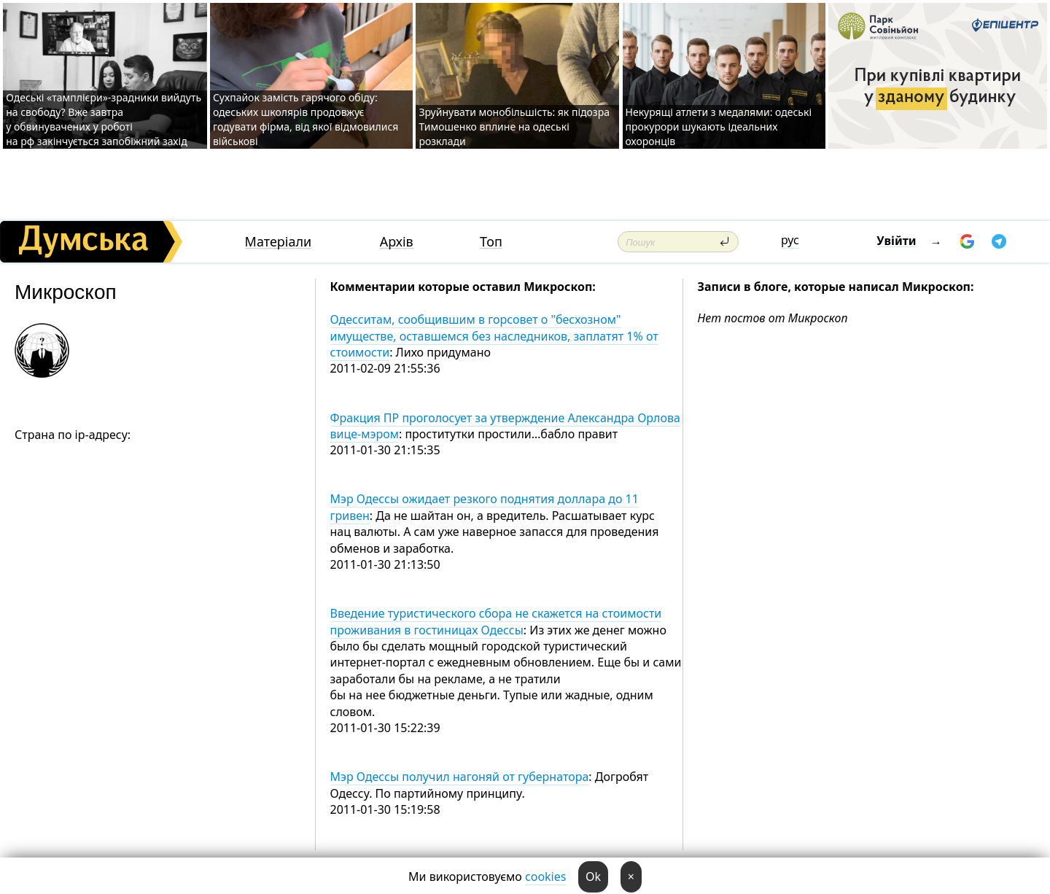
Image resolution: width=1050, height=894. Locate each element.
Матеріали (278, 242)
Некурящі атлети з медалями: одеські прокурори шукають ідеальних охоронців (719, 126)
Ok (593, 876)
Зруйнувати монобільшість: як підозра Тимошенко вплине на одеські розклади (514, 126)
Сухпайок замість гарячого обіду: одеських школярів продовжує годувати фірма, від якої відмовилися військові (305, 119)
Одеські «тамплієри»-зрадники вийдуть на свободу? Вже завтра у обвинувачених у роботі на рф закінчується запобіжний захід (103, 119)
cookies (545, 876)
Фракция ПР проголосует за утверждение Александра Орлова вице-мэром (505, 426)
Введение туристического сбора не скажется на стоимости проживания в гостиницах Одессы (496, 621)
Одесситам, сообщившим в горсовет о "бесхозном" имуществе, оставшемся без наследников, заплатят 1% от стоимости (494, 335)
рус (790, 240)
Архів (396, 242)
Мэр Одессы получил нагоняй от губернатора (459, 777)
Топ (491, 242)
